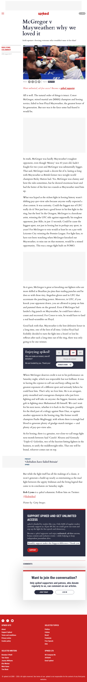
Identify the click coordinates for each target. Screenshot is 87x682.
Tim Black (5, 669)
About (4, 629)
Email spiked (49, 661)
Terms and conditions (9, 635)
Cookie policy (6, 641)
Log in (82, 13)
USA (46, 644)
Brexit (47, 635)
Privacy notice (6, 638)
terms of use (40, 677)
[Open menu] (2, 13)
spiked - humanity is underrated (43, 14)
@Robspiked (29, 496)
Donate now (63, 365)
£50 (80, 353)
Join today (44, 592)
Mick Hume (5, 666)
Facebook (3, 620)
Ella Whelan (6, 664)
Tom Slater (5, 658)
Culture (47, 632)
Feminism (48, 638)
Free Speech (49, 641)
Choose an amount (69, 359)
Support (32, 550)
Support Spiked (7, 632)
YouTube (12, 620)
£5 (59, 353)
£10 (66, 353)
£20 (73, 353)
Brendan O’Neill (7, 655)
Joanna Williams (7, 661)
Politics (51, 82)
